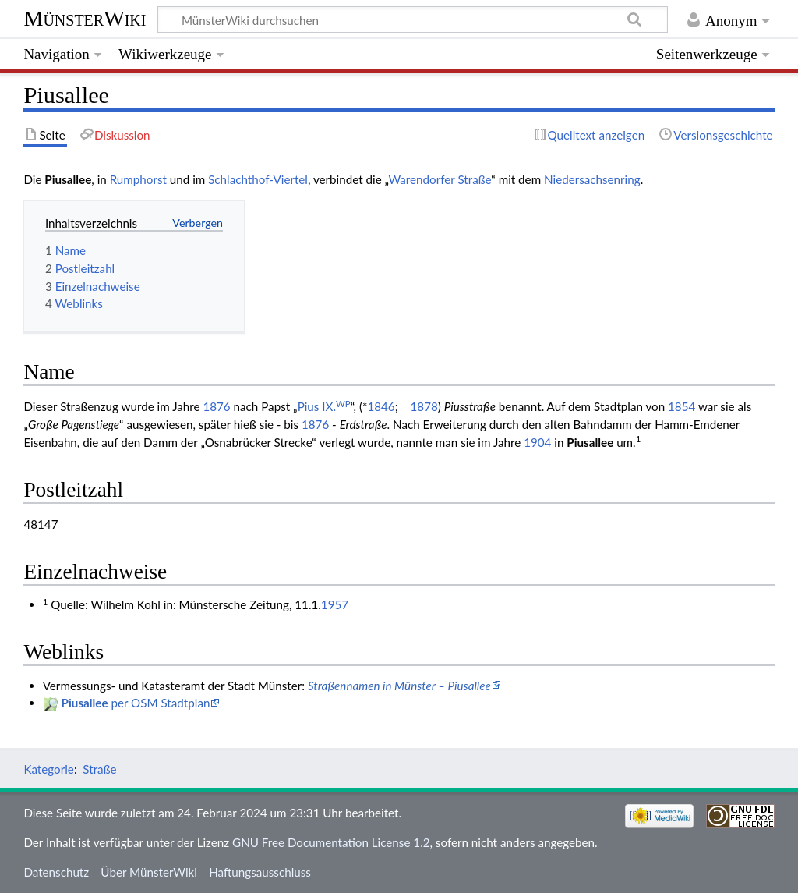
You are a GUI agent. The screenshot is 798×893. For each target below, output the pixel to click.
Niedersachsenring (592, 179)
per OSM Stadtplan (136, 703)
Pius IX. (324, 406)
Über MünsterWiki (149, 872)
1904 (537, 442)
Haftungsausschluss (260, 872)
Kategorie (48, 769)
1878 (424, 406)
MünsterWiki (84, 18)
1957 (334, 604)
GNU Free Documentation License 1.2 (330, 842)
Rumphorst (138, 179)
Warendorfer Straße (439, 179)
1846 (380, 406)
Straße (99, 769)
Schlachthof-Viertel (258, 179)
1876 (216, 406)
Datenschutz (56, 872)
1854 (681, 406)
